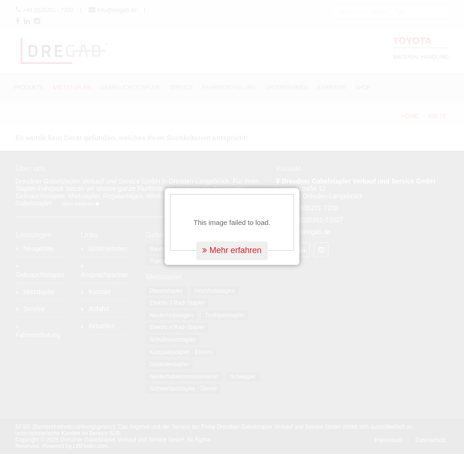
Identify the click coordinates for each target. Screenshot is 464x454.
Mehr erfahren (231, 245)
